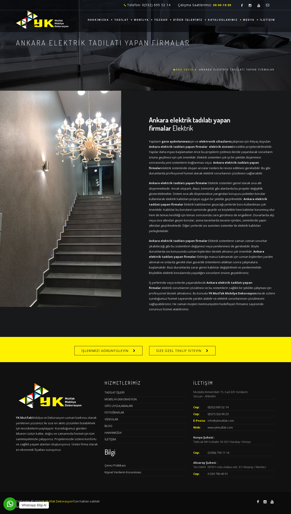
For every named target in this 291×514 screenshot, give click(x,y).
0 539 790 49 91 (218, 474)
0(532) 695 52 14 (218, 407)
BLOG (108, 426)
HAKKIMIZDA (98, 20)
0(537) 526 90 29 (218, 414)
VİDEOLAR (111, 419)
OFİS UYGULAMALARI (119, 406)
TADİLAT (121, 20)
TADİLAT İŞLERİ (115, 392)
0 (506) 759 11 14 (218, 453)
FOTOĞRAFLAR (114, 412)
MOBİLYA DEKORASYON (121, 399)
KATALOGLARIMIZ (223, 20)
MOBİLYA (141, 20)
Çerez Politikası (115, 465)
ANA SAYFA (183, 69)
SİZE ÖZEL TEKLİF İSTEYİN (178, 351)
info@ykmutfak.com (221, 421)
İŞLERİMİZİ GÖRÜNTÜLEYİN (104, 351)
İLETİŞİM (267, 20)
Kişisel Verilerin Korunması (123, 472)
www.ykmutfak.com (220, 427)
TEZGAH (161, 20)
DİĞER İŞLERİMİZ (188, 20)
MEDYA (249, 20)
